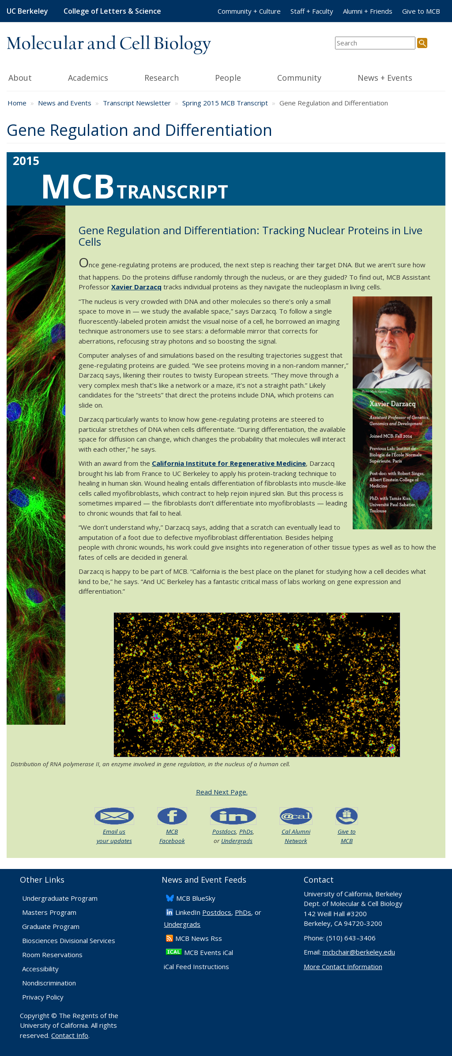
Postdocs (224, 831)
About (31, 77)
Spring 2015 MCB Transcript (225, 102)
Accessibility (40, 968)
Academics (97, 77)
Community (308, 77)
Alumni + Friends (367, 11)
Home (17, 102)
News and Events (64, 102)
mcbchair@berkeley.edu (359, 951)
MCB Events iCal (208, 952)
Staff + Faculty (311, 11)
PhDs (246, 831)
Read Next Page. (222, 791)
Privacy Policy (43, 996)
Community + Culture (249, 11)
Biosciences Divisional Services (68, 940)
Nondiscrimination (49, 982)
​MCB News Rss (198, 938)
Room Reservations (52, 954)
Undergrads (236, 841)
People (237, 77)
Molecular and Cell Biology (109, 44)
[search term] (375, 43)
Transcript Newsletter (137, 102)
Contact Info (69, 1035)
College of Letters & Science (112, 11)
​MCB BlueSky (195, 898)
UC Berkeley (27, 11)
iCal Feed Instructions (196, 966)
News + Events (393, 77)
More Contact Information (343, 966)
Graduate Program (50, 926)
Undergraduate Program (60, 898)
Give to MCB (421, 11)
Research (170, 77)
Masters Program (49, 912)
